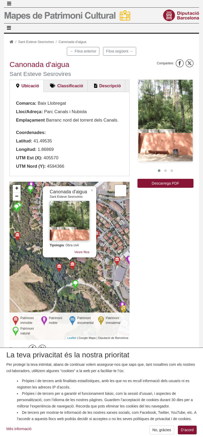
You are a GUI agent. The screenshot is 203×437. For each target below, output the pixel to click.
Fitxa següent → (119, 51)
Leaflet (71, 337)
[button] (165, 120)
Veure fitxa (81, 251)
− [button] (17, 197)
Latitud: (24, 140)
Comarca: (26, 103)
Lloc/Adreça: (29, 111)
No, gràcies (161, 430)
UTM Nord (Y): (31, 166)
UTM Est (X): (29, 157)
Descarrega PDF (165, 183)
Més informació (18, 429)
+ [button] (17, 189)
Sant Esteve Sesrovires (36, 42)
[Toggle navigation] (9, 3)
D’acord (187, 430)
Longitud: (26, 149)
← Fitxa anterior (83, 51)
